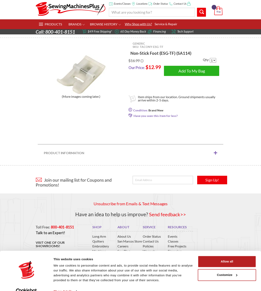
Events (172, 236)
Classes (173, 241)
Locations (141, 3)
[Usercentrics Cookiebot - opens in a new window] (26, 283)
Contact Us (180, 3)
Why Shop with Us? (138, 24)
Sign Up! (212, 180)
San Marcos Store (129, 241)
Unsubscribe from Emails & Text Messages (131, 203)
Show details (62, 283)
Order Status (160, 3)
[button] (219, 6)
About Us (124, 236)
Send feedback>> (167, 214)
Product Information (64, 153)
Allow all (227, 253)
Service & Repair (166, 24)
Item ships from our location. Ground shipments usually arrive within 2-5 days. (176, 98)
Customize (227, 266)
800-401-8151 (62, 227)
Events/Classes (122, 3)
